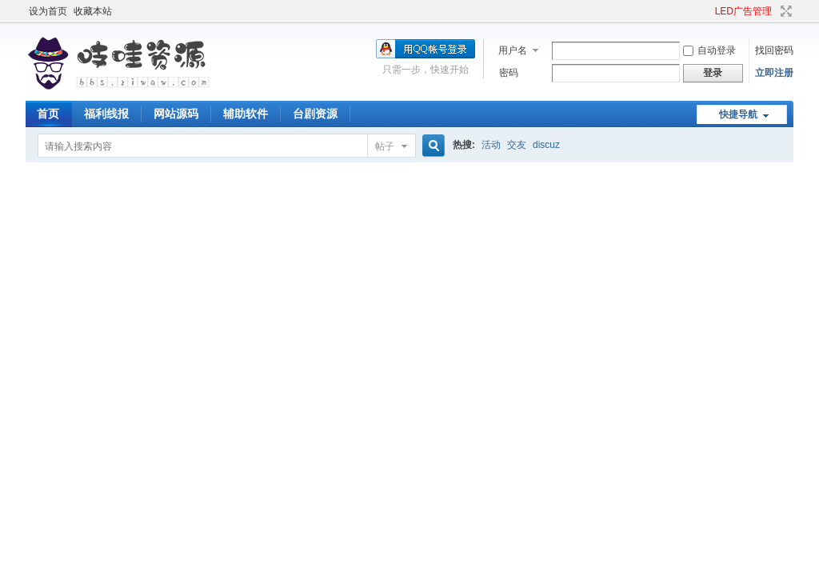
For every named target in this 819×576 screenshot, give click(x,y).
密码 (508, 72)
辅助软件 (245, 113)
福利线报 (106, 113)
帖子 (384, 146)
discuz (546, 144)
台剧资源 (315, 113)
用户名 (512, 50)
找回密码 (774, 50)
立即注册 (774, 72)
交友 (516, 144)
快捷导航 (738, 114)
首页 (48, 113)
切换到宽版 (784, 11)
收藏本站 (93, 11)
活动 (491, 144)
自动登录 (709, 50)
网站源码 (176, 113)
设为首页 (48, 11)
